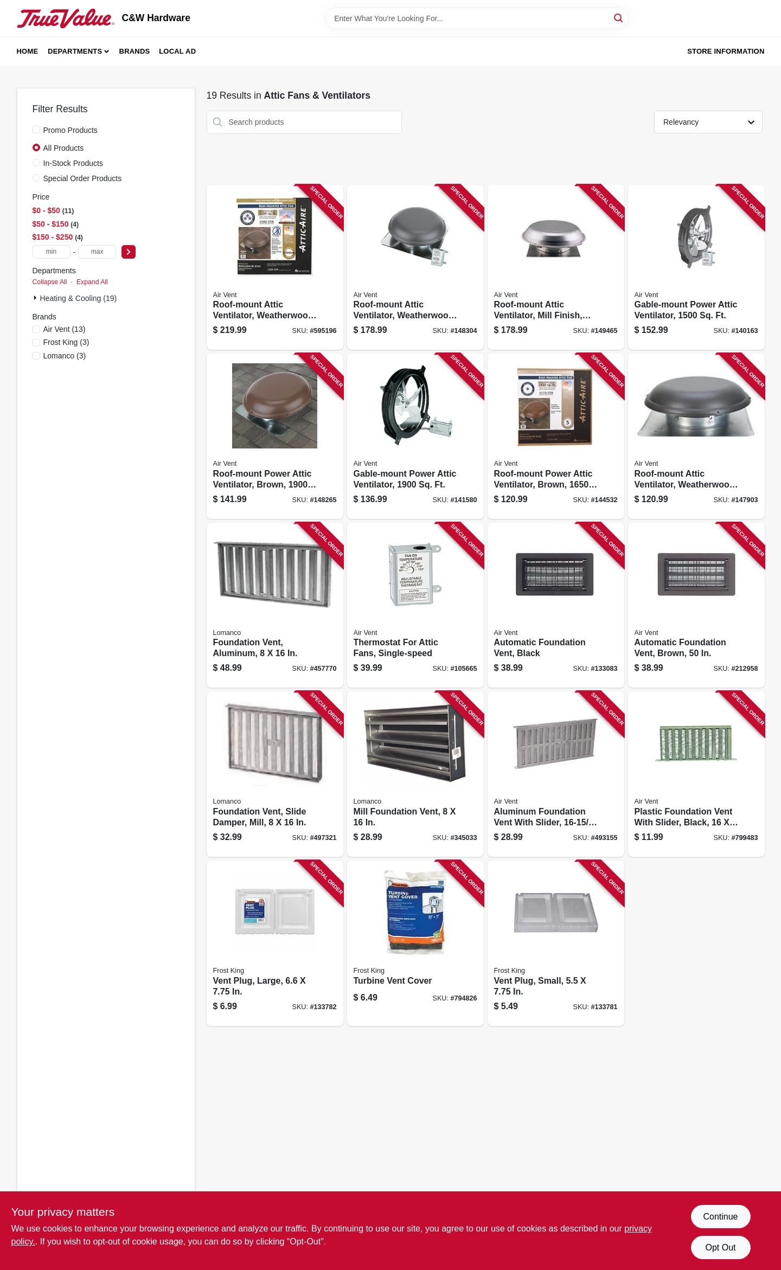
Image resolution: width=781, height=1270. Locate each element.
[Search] (619, 18)
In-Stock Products (73, 163)
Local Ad (177, 51)
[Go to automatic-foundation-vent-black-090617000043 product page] (556, 605)
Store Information (725, 51)
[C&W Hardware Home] (65, 18)
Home (28, 51)
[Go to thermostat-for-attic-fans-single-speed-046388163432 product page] (415, 605)
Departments (75, 51)
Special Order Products (82, 178)
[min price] (52, 252)
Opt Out (720, 1247)
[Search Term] (477, 18)
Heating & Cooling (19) (78, 298)
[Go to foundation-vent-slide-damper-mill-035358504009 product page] (275, 774)
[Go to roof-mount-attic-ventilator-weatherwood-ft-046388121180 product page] (696, 436)
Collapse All (50, 282)
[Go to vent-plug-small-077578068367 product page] (556, 943)
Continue (720, 1216)
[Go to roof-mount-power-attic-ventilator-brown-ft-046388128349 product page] (275, 436)
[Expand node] (36, 298)
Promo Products (70, 130)
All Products (63, 148)
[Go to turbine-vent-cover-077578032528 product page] (415, 943)
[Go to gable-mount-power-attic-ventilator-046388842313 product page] (696, 267)
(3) (66, 342)
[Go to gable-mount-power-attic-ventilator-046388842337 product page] (415, 436)
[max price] (97, 252)
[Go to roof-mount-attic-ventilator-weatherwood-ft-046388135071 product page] (275, 267)
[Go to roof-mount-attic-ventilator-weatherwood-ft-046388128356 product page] (415, 267)
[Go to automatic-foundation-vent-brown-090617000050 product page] (696, 605)
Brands (134, 51)
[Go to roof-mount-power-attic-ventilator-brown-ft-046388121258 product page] (556, 436)
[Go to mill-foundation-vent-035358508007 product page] (415, 774)
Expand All (92, 282)
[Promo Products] (36, 129)
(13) (64, 329)
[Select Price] (128, 252)
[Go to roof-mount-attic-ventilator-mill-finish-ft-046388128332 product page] (556, 267)
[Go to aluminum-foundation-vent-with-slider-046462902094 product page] (556, 774)
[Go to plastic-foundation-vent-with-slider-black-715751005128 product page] (696, 774)
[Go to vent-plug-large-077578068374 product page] (275, 943)
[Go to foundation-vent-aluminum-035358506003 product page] (275, 605)
